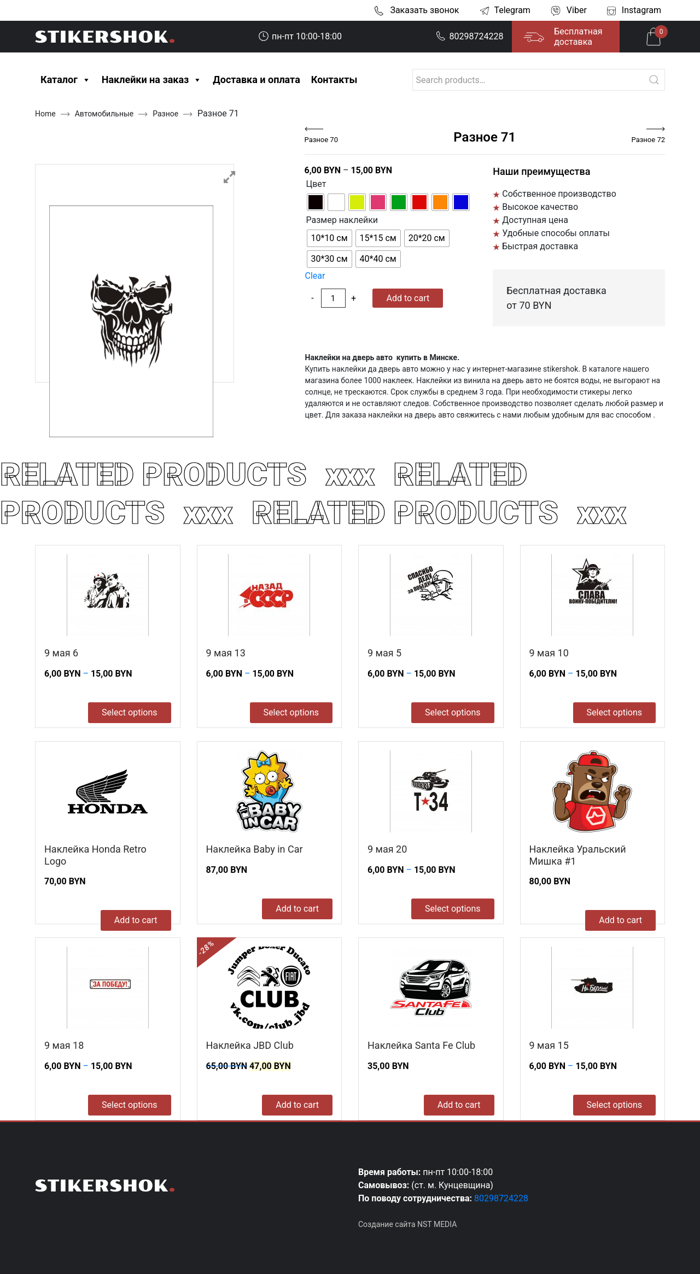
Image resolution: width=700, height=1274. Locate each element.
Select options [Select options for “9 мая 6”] (129, 712)
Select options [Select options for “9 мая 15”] (614, 1105)
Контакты (334, 79)
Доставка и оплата (256, 79)
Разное (165, 113)
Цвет (316, 184)
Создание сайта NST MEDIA (407, 1224)
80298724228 (470, 36)
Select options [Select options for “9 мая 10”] (614, 712)
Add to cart (407, 298)
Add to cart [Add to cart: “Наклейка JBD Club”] (297, 1105)
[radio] (315, 202)
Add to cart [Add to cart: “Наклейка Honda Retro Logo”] (136, 920)
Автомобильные (104, 113)
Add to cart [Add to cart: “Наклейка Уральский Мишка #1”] (620, 920)
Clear (315, 276)
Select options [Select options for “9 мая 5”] (452, 712)
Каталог (65, 79)
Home (45, 113)
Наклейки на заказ (152, 79)
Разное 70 (321, 140)
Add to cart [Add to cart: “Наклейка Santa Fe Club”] (459, 1105)
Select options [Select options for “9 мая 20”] (452, 908)
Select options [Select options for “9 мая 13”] (291, 712)
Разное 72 (648, 140)
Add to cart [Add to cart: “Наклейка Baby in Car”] (297, 908)
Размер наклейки (342, 220)
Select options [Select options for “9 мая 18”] (129, 1105)
